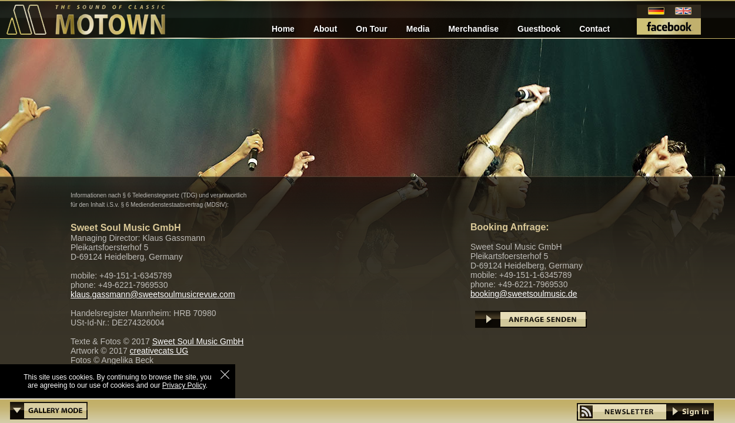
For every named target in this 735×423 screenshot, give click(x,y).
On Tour (371, 28)
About (325, 28)
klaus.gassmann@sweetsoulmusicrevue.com (153, 294)
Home (283, 28)
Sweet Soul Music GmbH (198, 341)
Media (418, 28)
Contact (594, 28)
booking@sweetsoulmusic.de (523, 293)
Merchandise (473, 28)
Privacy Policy (184, 385)
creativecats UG (159, 350)
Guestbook (538, 28)
